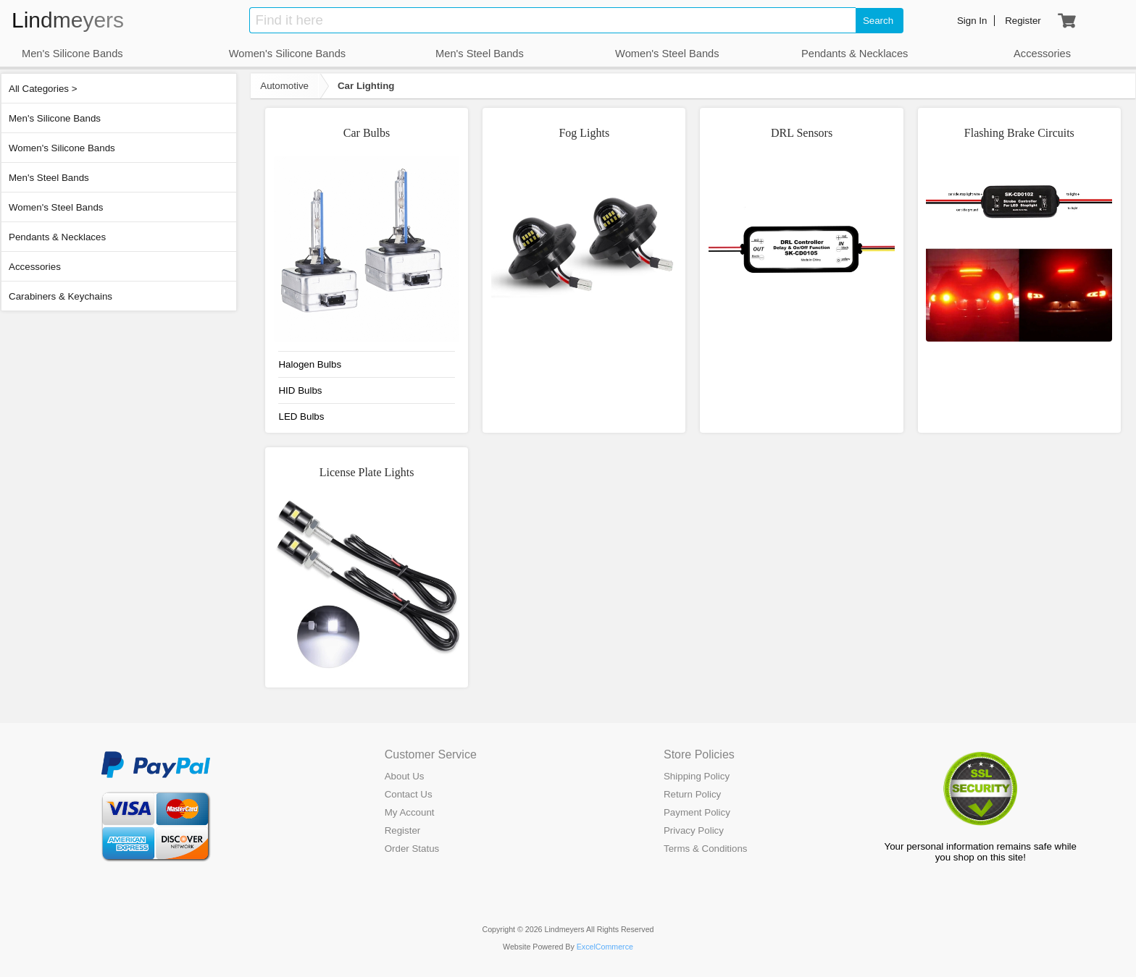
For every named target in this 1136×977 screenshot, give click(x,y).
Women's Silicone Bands (62, 148)
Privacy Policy (694, 830)
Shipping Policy (697, 776)
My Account (410, 812)
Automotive (284, 85)
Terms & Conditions (706, 848)
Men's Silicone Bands (55, 118)
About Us (405, 776)
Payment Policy (697, 812)
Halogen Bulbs (309, 364)
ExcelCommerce (605, 946)
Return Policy (692, 794)
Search (878, 20)
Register (403, 830)
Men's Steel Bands (49, 177)
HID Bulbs (300, 390)
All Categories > (43, 88)
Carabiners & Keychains (60, 296)
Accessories (35, 266)
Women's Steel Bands (56, 207)
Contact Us (409, 794)
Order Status (412, 848)
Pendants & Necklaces (57, 237)
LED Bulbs (301, 416)
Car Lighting (366, 85)
